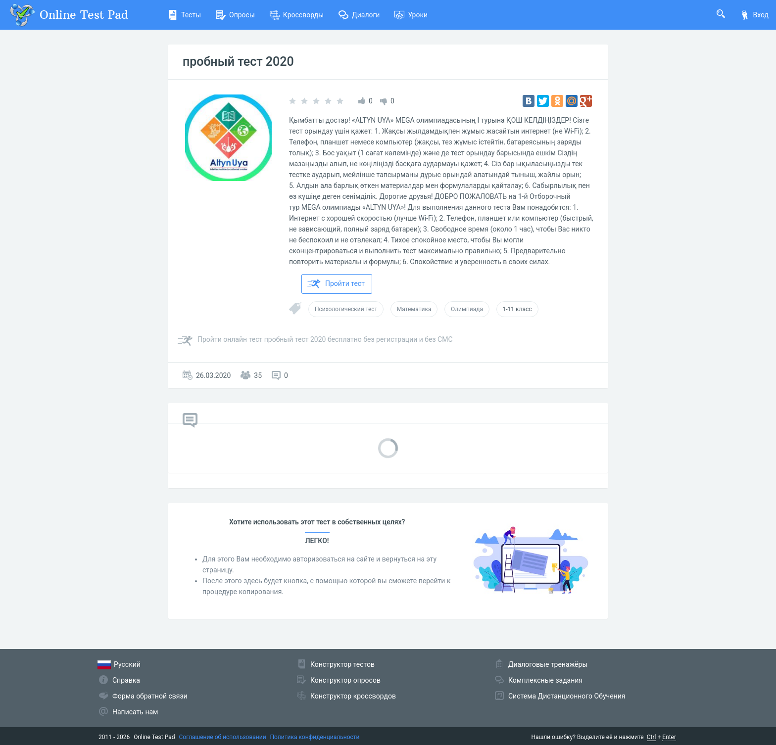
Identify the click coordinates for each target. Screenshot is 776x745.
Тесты (184, 15)
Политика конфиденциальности (315, 737)
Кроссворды (297, 15)
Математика (414, 309)
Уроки (411, 15)
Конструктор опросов (345, 680)
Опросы (235, 15)
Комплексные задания (545, 680)
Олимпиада (467, 309)
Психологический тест (346, 309)
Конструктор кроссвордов (353, 696)
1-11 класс (517, 309)
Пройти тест (336, 284)
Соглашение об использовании (222, 737)
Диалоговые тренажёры (547, 664)
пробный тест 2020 (238, 61)
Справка (126, 680)
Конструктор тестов (342, 664)
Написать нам (135, 712)
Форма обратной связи (150, 696)
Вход (754, 15)
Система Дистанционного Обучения (566, 696)
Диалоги (359, 15)
